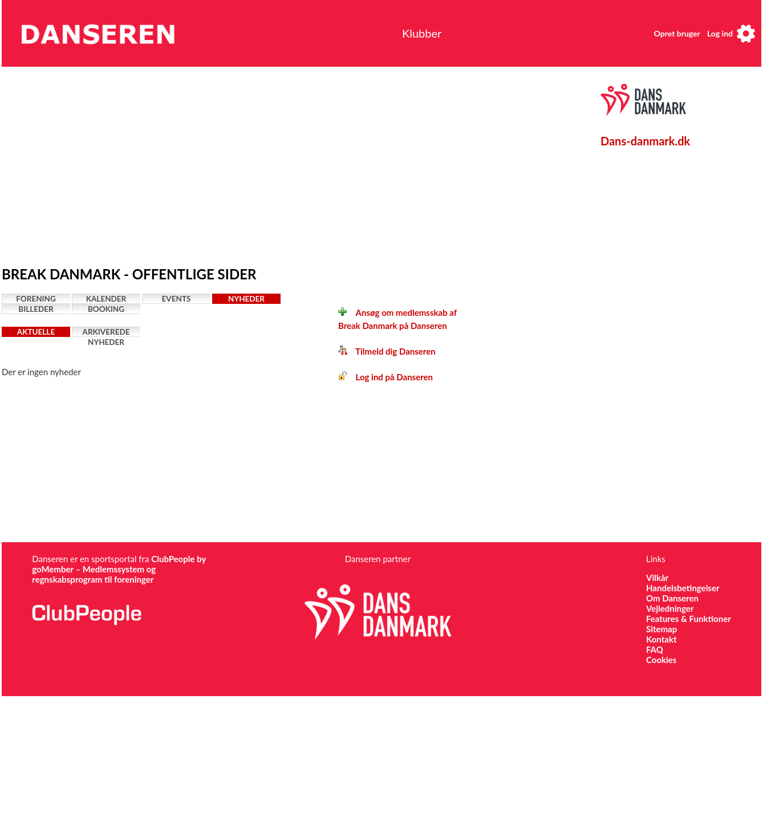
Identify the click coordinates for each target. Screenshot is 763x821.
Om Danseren (672, 598)
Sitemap (661, 629)
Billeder (35, 309)
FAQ (654, 649)
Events (176, 298)
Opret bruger (677, 33)
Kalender (106, 298)
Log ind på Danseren (385, 377)
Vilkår (657, 577)
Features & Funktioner (688, 618)
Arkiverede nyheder (106, 332)
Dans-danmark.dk (645, 141)
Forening (36, 298)
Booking (106, 309)
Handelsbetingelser (683, 588)
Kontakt (661, 639)
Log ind (720, 33)
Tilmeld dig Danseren (387, 351)
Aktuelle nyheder (36, 332)
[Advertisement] (196, 163)
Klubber (421, 33)
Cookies (661, 660)
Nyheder (246, 298)
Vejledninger (669, 608)
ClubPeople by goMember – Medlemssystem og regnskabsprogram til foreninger (119, 569)
